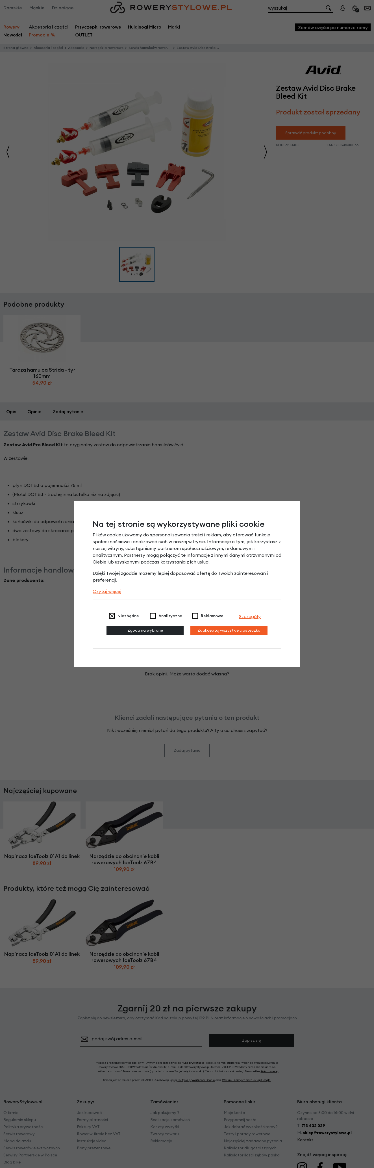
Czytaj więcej (107, 591)
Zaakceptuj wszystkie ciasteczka (228, 630)
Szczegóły (250, 616)
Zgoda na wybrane (145, 630)
